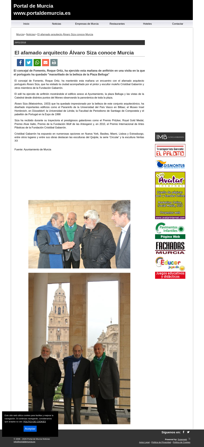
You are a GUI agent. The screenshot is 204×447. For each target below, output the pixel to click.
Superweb (182, 439)
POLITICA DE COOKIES (34, 421)
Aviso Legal (144, 442)
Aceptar (30, 428)
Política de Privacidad (161, 442)
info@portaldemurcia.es (24, 441)
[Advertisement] (79, 176)
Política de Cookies (181, 442)
